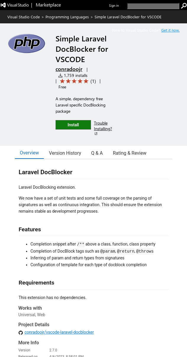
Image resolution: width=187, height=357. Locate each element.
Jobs (111, 337)
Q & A (97, 153)
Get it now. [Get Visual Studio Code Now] (170, 30)
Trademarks (168, 337)
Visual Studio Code (23, 16)
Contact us (95, 337)
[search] (153, 6)
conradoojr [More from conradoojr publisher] (69, 68)
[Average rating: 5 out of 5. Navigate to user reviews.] (77, 81)
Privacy (125, 337)
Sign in (114, 5)
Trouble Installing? (103, 128)
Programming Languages (67, 16)
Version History (65, 153)
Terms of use (145, 337)
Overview (29, 153)
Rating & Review (130, 153)
